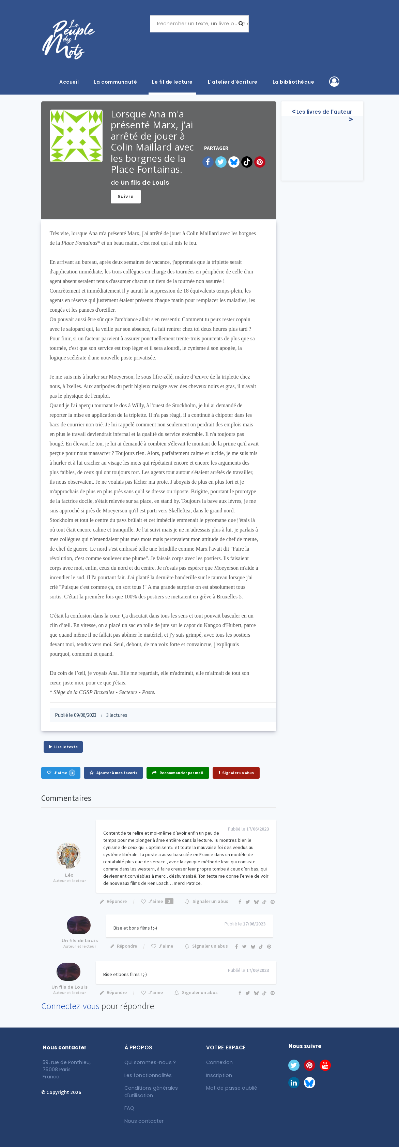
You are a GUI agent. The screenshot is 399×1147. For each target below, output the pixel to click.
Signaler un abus (236, 772)
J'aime (61, 773)
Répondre (113, 901)
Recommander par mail (177, 772)
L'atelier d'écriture (233, 82)
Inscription (218, 1075)
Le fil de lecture (172, 82)
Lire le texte (63, 746)
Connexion (219, 1062)
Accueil (69, 82)
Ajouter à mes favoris (113, 772)
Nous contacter (143, 1120)
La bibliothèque (293, 82)
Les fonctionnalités (147, 1075)
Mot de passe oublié (230, 1087)
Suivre (126, 196)
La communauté (115, 82)
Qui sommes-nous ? (149, 1062)
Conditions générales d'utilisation (150, 1091)
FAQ (129, 1107)
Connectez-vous (70, 1005)
